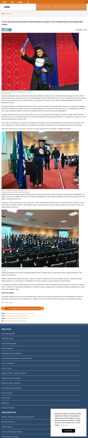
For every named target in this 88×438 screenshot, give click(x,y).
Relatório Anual (7, 356)
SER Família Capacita (7, 180)
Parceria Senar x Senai (51, 220)
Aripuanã (4, 266)
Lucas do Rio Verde (7, 281)
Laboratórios (49, 200)
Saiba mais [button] (64, 425)
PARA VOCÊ (39, 7)
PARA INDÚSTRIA (46, 7)
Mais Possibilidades (7, 190)
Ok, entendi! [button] (68, 430)
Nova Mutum (5, 295)
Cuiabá (3, 286)
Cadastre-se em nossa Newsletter (11, 220)
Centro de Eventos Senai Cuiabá (54, 225)
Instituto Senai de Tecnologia (53, 195)
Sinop (3, 305)
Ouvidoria (5, 396)
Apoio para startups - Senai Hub (10, 225)
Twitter (26, 154)
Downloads (6, 391)
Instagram (15, 154)
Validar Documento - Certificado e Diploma (13, 215)
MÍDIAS (60, 7)
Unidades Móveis (50, 205)
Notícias (9, 13)
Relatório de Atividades (52, 276)
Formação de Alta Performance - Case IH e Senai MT (16, 200)
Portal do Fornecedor (9, 346)
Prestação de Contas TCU (10, 361)
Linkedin (20, 154)
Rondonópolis (5, 300)
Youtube (31, 154)
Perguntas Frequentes (9, 336)
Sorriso (3, 310)
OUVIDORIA (83, 7)
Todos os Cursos (6, 210)
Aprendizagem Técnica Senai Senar (11, 195)
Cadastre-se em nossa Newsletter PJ (55, 210)
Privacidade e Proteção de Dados (12, 386)
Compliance (6, 341)
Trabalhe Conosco (8, 371)
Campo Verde (5, 291)
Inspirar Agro (5, 245)
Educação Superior (50, 185)
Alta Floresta (5, 261)
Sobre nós (6, 326)
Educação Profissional (51, 180)
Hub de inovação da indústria (53, 215)
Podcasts (48, 261)
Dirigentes (6, 331)
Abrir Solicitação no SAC (10, 381)
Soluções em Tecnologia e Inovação (55, 190)
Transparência (7, 351)
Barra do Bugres (6, 271)
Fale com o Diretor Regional (11, 376)
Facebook (8, 154)
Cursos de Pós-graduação (9, 185)
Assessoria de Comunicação (11, 366)
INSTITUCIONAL (67, 7)
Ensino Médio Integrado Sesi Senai (11, 230)
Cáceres (3, 276)
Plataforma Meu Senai (7, 250)
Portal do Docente (6, 235)
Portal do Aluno (6, 240)
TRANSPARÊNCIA (75, 7)
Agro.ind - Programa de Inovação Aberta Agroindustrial (61, 175)
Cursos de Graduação (7, 205)
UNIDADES (54, 7)
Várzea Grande (5, 315)
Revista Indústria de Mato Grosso (55, 271)
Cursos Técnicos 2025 (7, 175)
